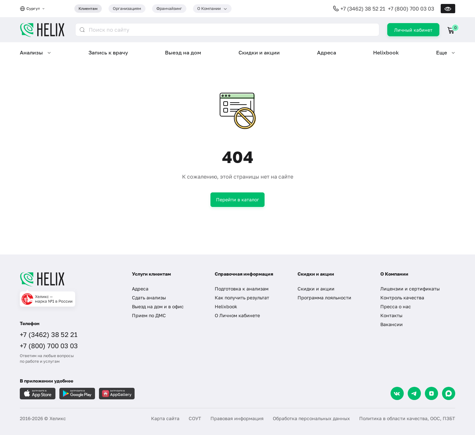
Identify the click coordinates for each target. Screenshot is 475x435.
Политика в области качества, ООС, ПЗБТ (407, 418)
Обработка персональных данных (311, 418)
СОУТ (195, 418)
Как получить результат (242, 297)
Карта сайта (165, 418)
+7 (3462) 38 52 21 (362, 8)
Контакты (391, 315)
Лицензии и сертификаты (410, 288)
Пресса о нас (395, 306)
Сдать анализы (149, 297)
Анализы (31, 52)
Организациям (127, 8)
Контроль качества (402, 297)
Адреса (326, 52)
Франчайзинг (169, 8)
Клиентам (88, 8)
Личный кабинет (413, 30)
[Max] (448, 393)
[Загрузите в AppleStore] (37, 393)
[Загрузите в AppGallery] (117, 393)
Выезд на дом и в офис (158, 306)
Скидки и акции (259, 52)
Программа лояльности (324, 297)
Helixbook (386, 52)
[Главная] (69, 279)
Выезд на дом (183, 52)
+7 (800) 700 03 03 (411, 8)
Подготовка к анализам (242, 288)
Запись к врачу (108, 52)
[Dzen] (431, 393)
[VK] (397, 393)
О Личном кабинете (237, 315)
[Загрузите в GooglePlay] (77, 393)
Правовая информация (237, 418)
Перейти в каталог (237, 199)
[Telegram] (414, 393)
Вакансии (391, 324)
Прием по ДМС (149, 315)
